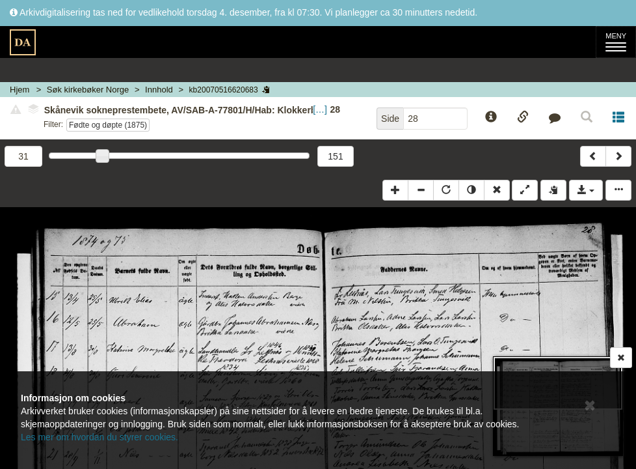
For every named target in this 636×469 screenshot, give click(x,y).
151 (335, 156)
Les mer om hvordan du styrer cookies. (99, 437)
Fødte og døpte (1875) (108, 125)
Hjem (19, 89)
